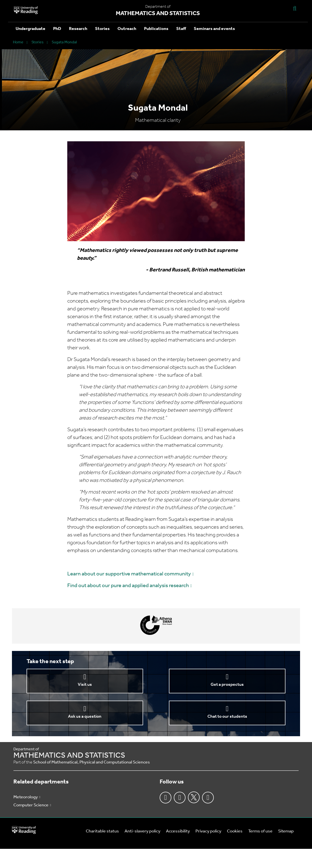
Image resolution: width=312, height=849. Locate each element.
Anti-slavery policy (142, 831)
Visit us (85, 684)
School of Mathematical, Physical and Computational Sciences (91, 762)
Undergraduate (30, 29)
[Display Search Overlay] (295, 8)
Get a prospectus (227, 684)
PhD (57, 29)
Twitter (194, 797)
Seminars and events (214, 29)
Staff (181, 29)
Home (18, 42)
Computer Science (31, 805)
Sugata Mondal (64, 42)
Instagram (179, 797)
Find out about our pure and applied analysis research (128, 586)
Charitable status (102, 831)
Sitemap (286, 831)
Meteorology (25, 797)
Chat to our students (227, 716)
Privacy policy (208, 831)
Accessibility (178, 831)
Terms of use (260, 831)
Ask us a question (84, 716)
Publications (156, 29)
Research (78, 29)
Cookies (235, 831)
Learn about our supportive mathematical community (129, 574)
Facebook (165, 797)
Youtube (208, 797)
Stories (102, 29)
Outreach (126, 29)
